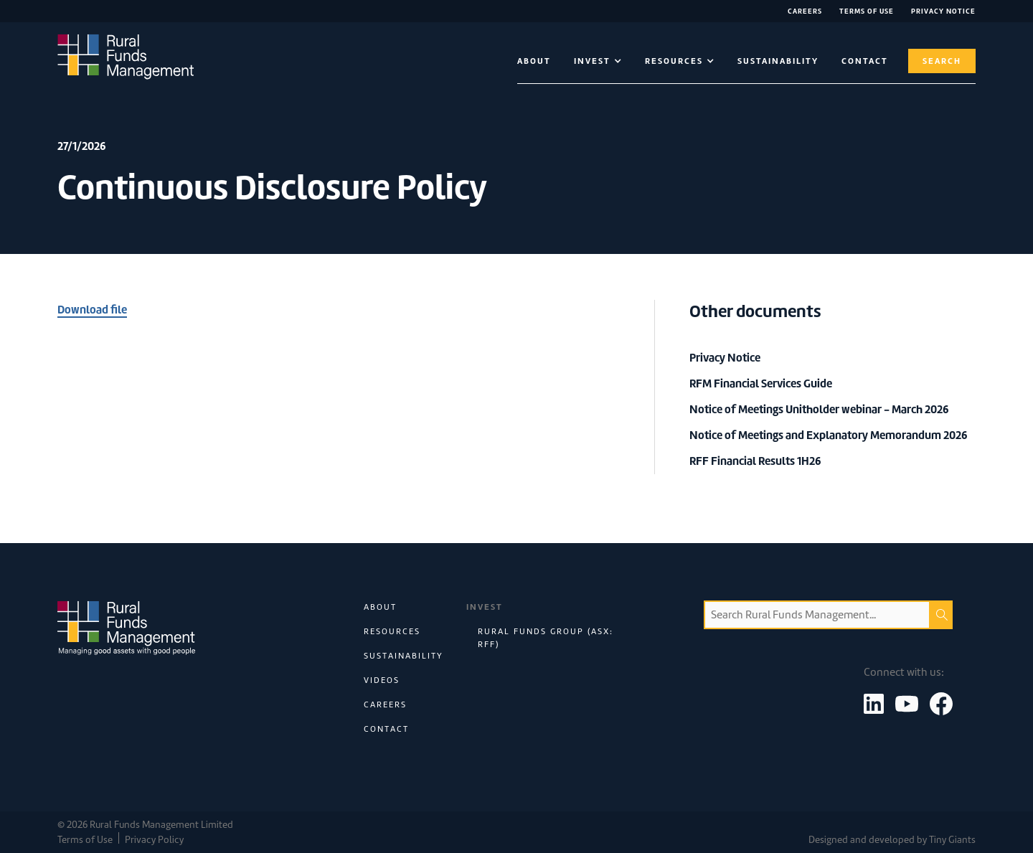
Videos (382, 680)
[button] (597, 61)
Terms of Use (866, 11)
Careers (805, 11)
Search (942, 61)
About (534, 61)
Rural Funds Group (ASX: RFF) (545, 638)
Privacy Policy (154, 840)
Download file (92, 309)
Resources (392, 631)
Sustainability (778, 61)
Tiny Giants (952, 840)
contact (864, 61)
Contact (386, 729)
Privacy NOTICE (943, 11)
